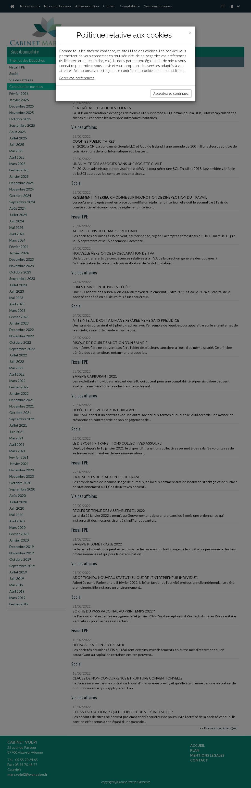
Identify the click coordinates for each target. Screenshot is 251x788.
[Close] (190, 32)
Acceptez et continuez (170, 93)
